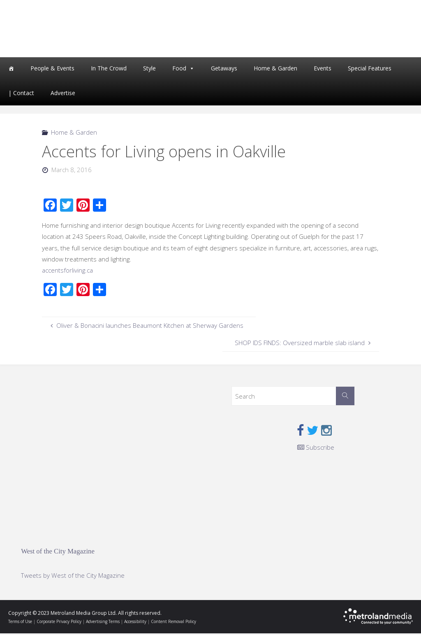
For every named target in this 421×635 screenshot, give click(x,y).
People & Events (52, 70)
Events (322, 70)
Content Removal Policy (173, 623)
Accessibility (135, 623)
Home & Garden (275, 70)
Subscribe (315, 449)
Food (179, 70)
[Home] (11, 70)
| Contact (21, 94)
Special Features (369, 70)
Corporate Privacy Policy (59, 623)
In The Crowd (109, 70)
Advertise (63, 94)
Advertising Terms (103, 623)
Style (149, 70)
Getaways (224, 70)
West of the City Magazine (58, 553)
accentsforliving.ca (67, 272)
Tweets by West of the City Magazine (73, 577)
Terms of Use (20, 623)
